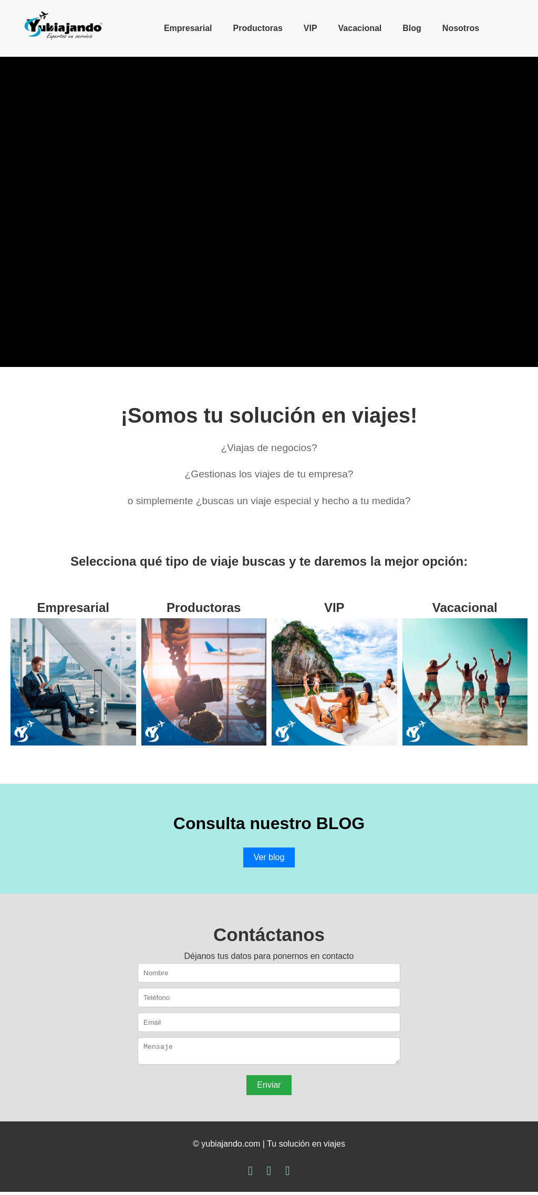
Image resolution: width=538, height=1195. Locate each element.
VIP (310, 28)
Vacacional (360, 28)
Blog (411, 28)
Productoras (258, 28)
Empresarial (188, 28)
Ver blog (269, 857)
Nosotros (460, 28)
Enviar (269, 1088)
